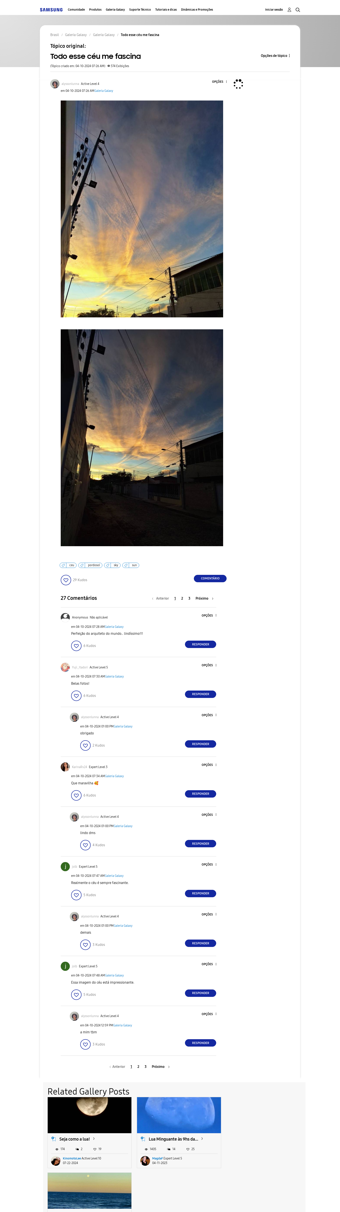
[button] (219, 82)
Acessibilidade (59, 1203)
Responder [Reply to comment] (200, 644)
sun (134, 565)
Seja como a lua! (74, 1138)
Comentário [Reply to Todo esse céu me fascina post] (210, 578)
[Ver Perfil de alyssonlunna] (70, 84)
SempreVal (247, 1158)
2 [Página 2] (182, 598)
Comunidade (76, 10)
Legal (172, 1203)
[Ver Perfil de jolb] (74, 867)
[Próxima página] (204, 598)
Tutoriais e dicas (166, 10)
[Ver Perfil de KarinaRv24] (79, 767)
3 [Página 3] (189, 598)
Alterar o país (202, 1203)
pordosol (94, 565)
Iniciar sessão (274, 10)
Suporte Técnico (140, 10)
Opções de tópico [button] (274, 56)
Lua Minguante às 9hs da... (172, 1138)
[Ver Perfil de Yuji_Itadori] (80, 667)
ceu (71, 565)
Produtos (95, 10)
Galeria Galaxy (115, 10)
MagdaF (156, 1158)
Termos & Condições (102, 1203)
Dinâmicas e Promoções (197, 10)
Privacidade (143, 1203)
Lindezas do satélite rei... (259, 1138)
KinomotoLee (72, 1158)
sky (116, 565)
